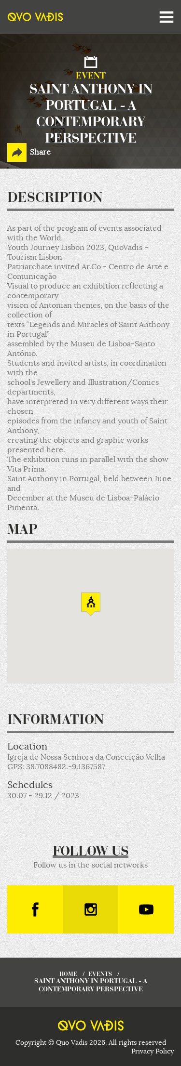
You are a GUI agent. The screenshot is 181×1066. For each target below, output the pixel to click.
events (100, 974)
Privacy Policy (152, 1051)
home (68, 974)
